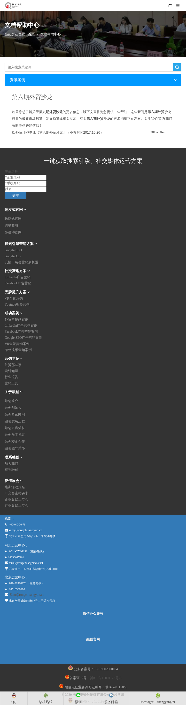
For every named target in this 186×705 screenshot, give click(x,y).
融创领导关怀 (15, 448)
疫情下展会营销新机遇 (22, 262)
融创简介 (11, 401)
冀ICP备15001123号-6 (106, 678)
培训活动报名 (15, 487)
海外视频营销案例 (18, 350)
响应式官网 (13, 219)
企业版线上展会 (16, 499)
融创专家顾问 (15, 414)
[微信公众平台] (93, 627)
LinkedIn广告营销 (18, 277)
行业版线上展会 (16, 505)
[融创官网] (93, 652)
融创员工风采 (15, 435)
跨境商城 (11, 225)
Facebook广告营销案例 (21, 331)
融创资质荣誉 (15, 428)
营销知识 (11, 371)
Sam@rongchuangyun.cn (27, 595)
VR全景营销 (14, 298)
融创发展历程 (15, 421)
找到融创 (11, 470)
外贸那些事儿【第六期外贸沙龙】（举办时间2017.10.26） (60, 132)
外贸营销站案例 (16, 319)
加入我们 (11, 464)
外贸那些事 (13, 365)
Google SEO (13, 250)
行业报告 (11, 377)
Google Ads (13, 256)
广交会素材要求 (16, 493)
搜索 (177, 67)
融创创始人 (13, 408)
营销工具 (11, 383)
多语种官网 (13, 232)
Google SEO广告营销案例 (23, 337)
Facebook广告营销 (18, 283)
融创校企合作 (15, 441)
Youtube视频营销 (17, 304)
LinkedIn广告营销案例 (21, 325)
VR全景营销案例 (17, 344)
